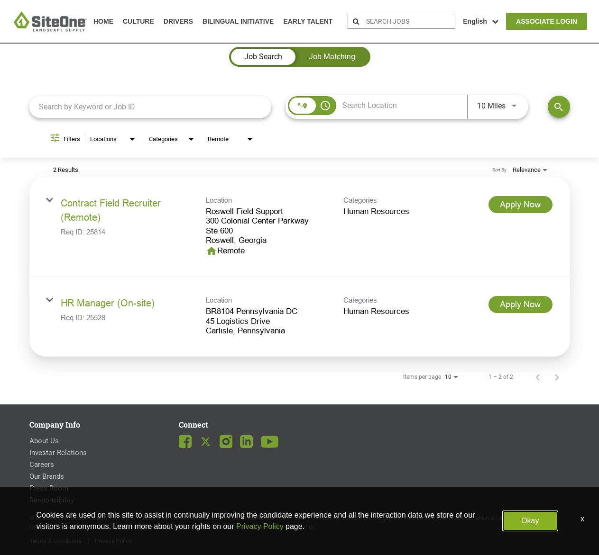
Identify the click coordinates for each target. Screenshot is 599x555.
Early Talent (307, 21)
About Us (44, 441)
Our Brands (46, 476)
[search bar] (409, 21)
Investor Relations (58, 452)
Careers (41, 464)
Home (103, 21)
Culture (138, 21)
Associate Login (546, 21)
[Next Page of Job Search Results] (556, 376)
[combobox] (150, 107)
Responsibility (51, 500)
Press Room (48, 488)
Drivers (178, 21)
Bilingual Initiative (238, 21)
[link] (299, 227)
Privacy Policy (113, 541)
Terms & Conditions (55, 541)
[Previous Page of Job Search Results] (537, 376)
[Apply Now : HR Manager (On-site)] (520, 304)
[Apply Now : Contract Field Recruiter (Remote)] (520, 204)
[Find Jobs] (559, 107)
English (480, 21)
